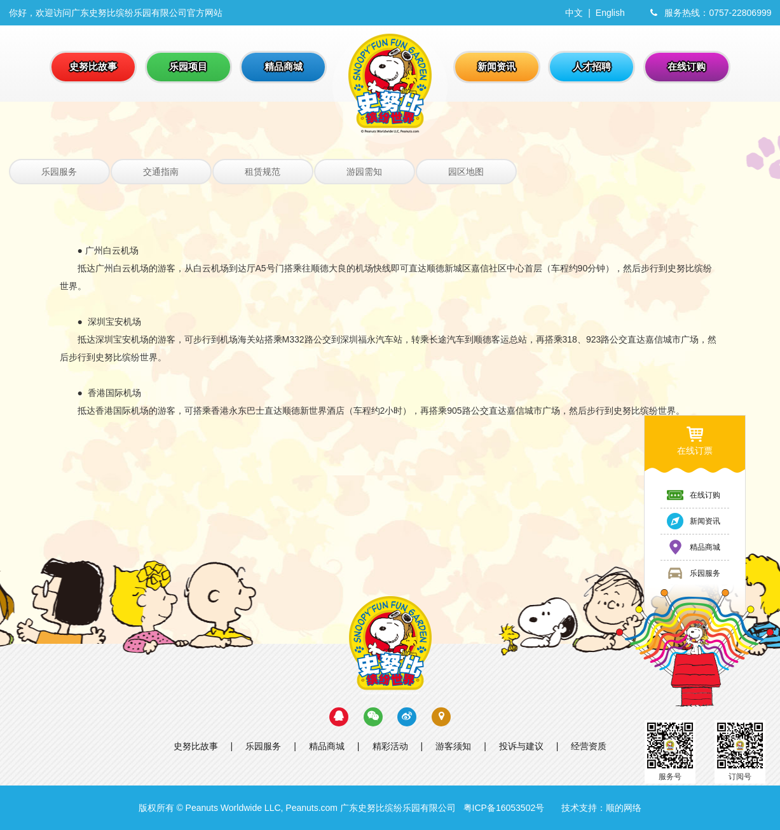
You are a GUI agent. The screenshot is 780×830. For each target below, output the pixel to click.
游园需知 (364, 172)
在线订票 (695, 440)
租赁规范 (262, 172)
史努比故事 (196, 746)
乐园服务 (59, 172)
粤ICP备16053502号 (504, 808)
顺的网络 (623, 808)
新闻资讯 (693, 521)
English (610, 13)
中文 (574, 13)
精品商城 (327, 746)
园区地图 (466, 172)
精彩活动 (390, 746)
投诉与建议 (521, 746)
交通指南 (161, 172)
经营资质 (588, 746)
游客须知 (453, 746)
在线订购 (693, 495)
